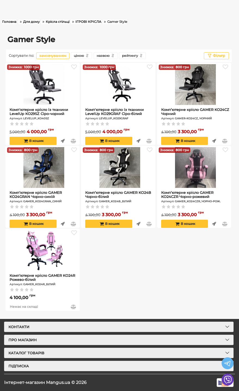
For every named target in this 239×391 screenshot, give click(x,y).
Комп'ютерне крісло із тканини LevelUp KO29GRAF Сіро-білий (119, 114)
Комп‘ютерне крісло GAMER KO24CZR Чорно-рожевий (195, 197)
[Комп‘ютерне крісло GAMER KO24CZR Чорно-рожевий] (195, 167)
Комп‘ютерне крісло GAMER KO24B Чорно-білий (119, 197)
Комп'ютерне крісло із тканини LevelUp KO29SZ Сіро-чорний (44, 114)
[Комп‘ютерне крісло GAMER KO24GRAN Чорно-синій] (44, 167)
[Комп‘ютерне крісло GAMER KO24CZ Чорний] (195, 84)
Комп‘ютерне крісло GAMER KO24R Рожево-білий (44, 280)
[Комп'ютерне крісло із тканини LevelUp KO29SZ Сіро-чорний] (44, 84)
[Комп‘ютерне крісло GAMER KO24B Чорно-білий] (119, 167)
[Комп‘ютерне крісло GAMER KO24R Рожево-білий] (44, 250)
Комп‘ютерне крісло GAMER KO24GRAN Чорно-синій (44, 197)
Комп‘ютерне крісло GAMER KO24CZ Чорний (195, 114)
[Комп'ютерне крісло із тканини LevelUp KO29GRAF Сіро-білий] (119, 84)
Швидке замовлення (63, 141)
